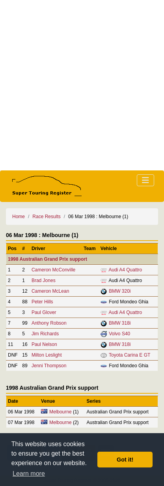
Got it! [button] (125, 459)
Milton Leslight (47, 355)
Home (18, 216)
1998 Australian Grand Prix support (47, 259)
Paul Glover (44, 312)
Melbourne (60, 412)
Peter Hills (42, 302)
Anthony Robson (49, 323)
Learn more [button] (29, 473)
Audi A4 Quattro (125, 270)
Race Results (46, 216)
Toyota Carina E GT (129, 355)
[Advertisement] (82, 85)
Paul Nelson (44, 344)
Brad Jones (44, 280)
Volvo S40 (119, 333)
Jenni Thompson (49, 365)
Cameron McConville (53, 270)
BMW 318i (119, 323)
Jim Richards (45, 333)
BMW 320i (119, 291)
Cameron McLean (50, 291)
